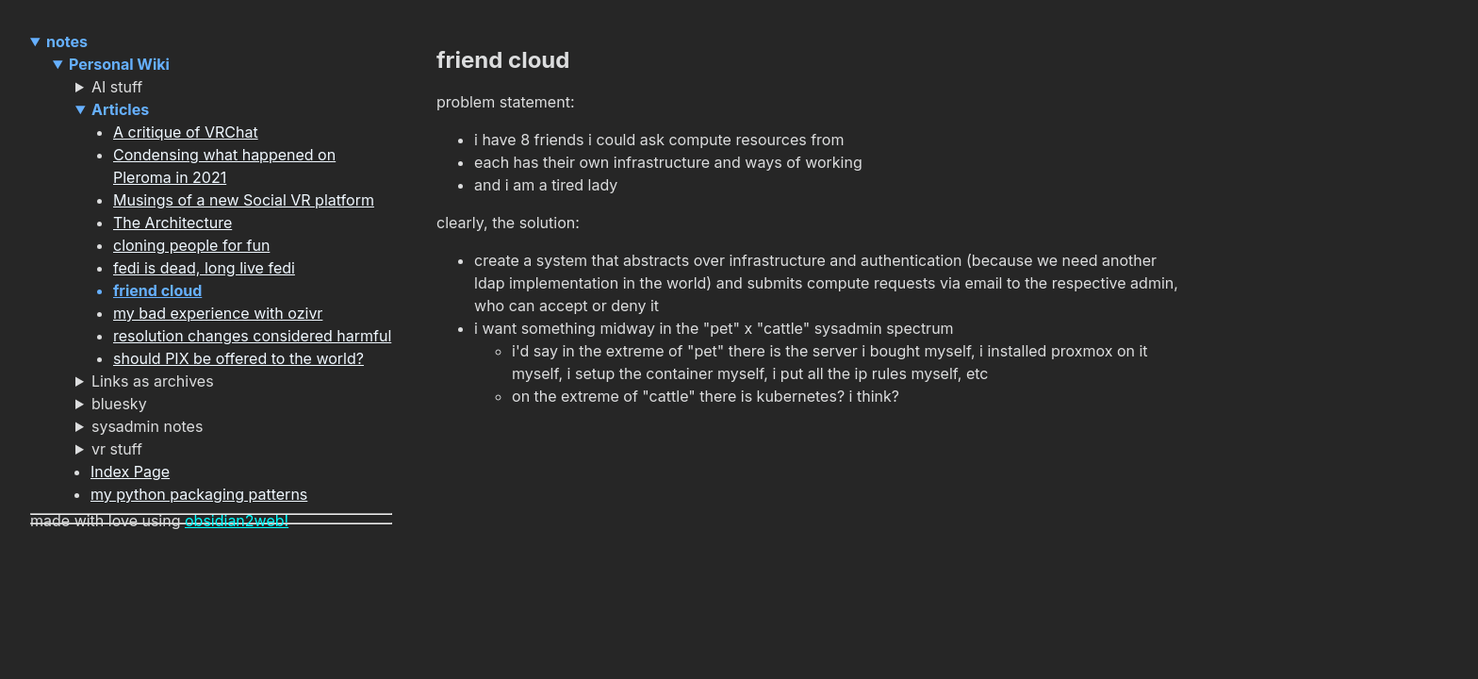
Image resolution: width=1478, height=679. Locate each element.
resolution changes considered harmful (252, 335)
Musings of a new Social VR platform (243, 199)
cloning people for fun (191, 245)
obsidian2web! (236, 520)
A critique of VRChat (185, 132)
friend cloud (157, 290)
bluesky (119, 403)
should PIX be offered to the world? (238, 358)
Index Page (130, 471)
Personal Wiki (119, 64)
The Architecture (172, 222)
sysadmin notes (147, 426)
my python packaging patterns (198, 494)
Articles (120, 109)
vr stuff (116, 448)
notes (67, 41)
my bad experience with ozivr (217, 313)
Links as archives (152, 381)
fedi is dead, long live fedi (204, 267)
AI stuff (116, 86)
